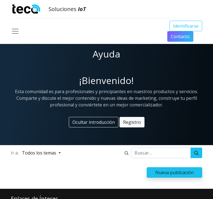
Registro (132, 122)
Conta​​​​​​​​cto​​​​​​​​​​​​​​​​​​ (180, 36)
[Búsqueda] (196, 153)
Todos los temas (39, 153)
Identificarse (186, 26)
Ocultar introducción (93, 122)
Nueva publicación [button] (174, 172)
